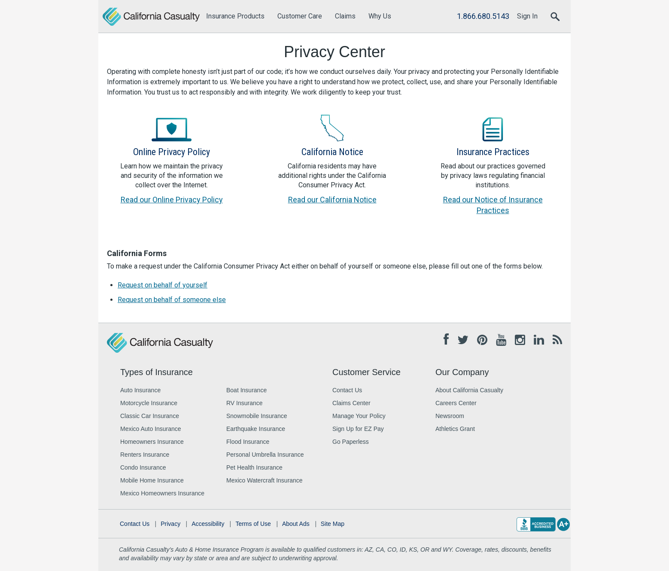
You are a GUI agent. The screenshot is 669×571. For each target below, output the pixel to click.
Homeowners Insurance (152, 441)
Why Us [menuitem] (379, 16)
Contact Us (347, 390)
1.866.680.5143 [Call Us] (483, 16)
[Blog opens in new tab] (557, 340)
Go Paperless (350, 441)
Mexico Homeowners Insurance (162, 493)
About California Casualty (469, 390)
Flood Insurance (247, 441)
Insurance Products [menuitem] (235, 16)
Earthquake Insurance (255, 428)
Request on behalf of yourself (162, 285)
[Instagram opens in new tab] (520, 340)
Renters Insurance (144, 454)
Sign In (527, 16)
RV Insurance (244, 403)
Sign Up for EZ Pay (358, 428)
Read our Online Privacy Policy (172, 199)
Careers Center (456, 403)
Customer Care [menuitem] (299, 16)
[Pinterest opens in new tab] (482, 340)
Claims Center (351, 403)
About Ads (296, 523)
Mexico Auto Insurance (150, 428)
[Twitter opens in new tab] (462, 340)
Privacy (170, 523)
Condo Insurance (143, 467)
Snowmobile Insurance (256, 415)
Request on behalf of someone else (172, 300)
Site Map (332, 523)
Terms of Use (253, 523)
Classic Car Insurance (149, 415)
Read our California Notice (332, 199)
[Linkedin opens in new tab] (539, 340)
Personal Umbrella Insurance (265, 454)
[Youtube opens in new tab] (501, 340)
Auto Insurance (140, 390)
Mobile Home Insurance (152, 480)
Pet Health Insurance (254, 467)
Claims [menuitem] (345, 16)
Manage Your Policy (359, 415)
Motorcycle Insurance (148, 403)
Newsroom (449, 415)
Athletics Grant (455, 428)
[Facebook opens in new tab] (446, 339)
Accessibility (208, 523)
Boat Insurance (246, 390)
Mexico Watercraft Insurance (264, 480)
